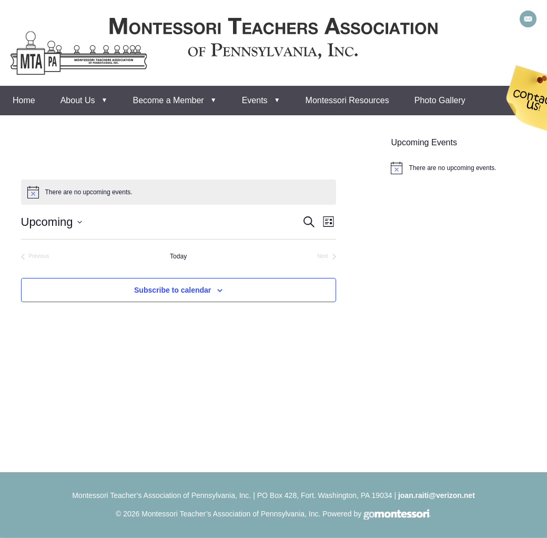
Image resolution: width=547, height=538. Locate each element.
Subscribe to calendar (172, 290)
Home (24, 100)
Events (255, 100)
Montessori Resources (347, 100)
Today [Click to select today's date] (178, 256)
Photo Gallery (439, 100)
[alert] (178, 192)
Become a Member (168, 100)
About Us (77, 100)
